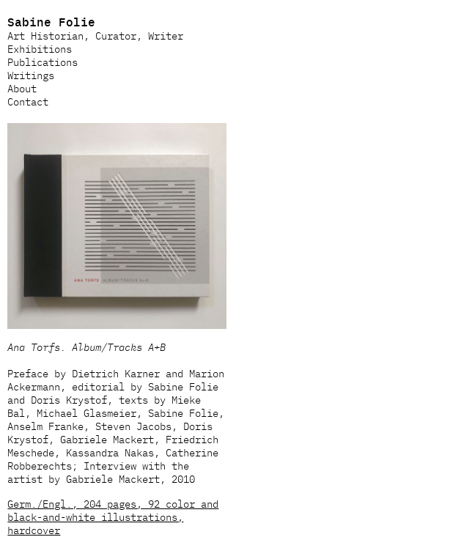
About (22, 88)
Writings (30, 74)
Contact (27, 101)
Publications (42, 61)
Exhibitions (39, 48)
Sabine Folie (51, 21)
